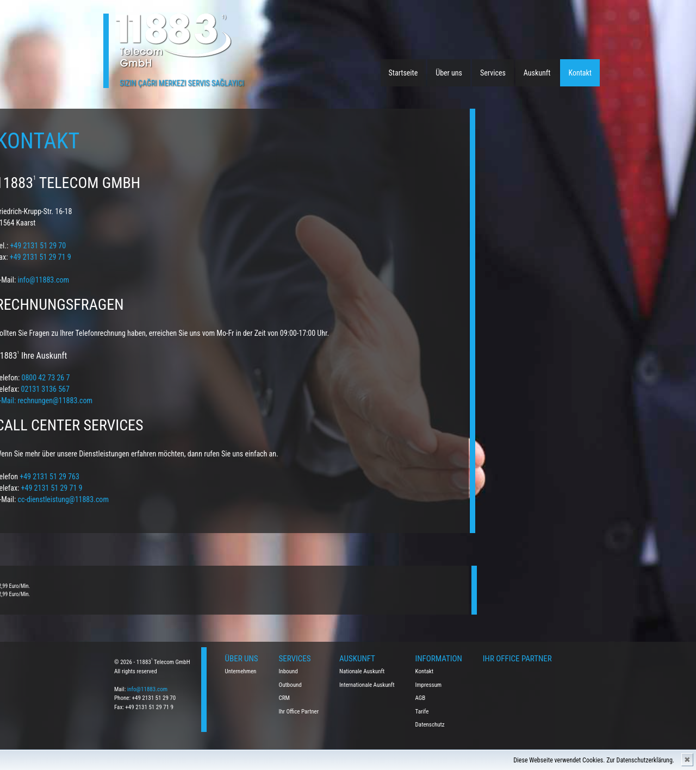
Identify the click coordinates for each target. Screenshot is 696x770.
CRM (284, 698)
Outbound (290, 684)
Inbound (288, 671)
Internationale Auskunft (367, 684)
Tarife (422, 711)
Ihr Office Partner (299, 711)
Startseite (403, 72)
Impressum (428, 684)
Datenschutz (430, 724)
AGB (420, 698)
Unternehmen (241, 671)
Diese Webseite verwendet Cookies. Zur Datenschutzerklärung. (593, 760)
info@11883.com (147, 689)
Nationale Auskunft (361, 671)
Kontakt (580, 72)
